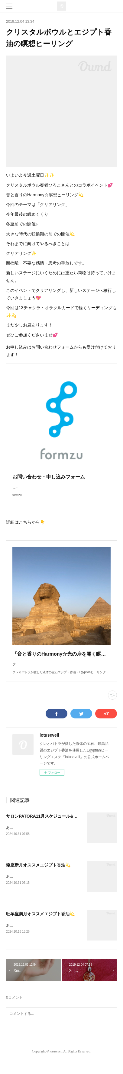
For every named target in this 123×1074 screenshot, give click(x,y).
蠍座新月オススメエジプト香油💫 (38, 877)
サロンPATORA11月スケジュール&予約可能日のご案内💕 (61, 828)
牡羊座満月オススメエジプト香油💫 (40, 926)
